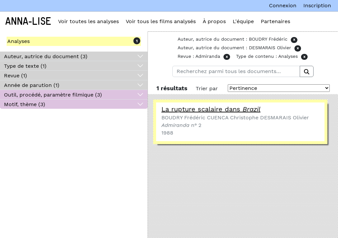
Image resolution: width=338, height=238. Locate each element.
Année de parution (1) (31, 85)
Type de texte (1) (25, 66)
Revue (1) (15, 75)
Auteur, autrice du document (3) (45, 56)
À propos (214, 21)
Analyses (18, 41)
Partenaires (275, 21)
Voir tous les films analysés (161, 21)
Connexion (282, 5)
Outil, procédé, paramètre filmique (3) (53, 95)
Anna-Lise (28, 21)
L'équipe (243, 21)
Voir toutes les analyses (88, 21)
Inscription (317, 5)
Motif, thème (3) (24, 104)
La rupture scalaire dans (210, 109)
